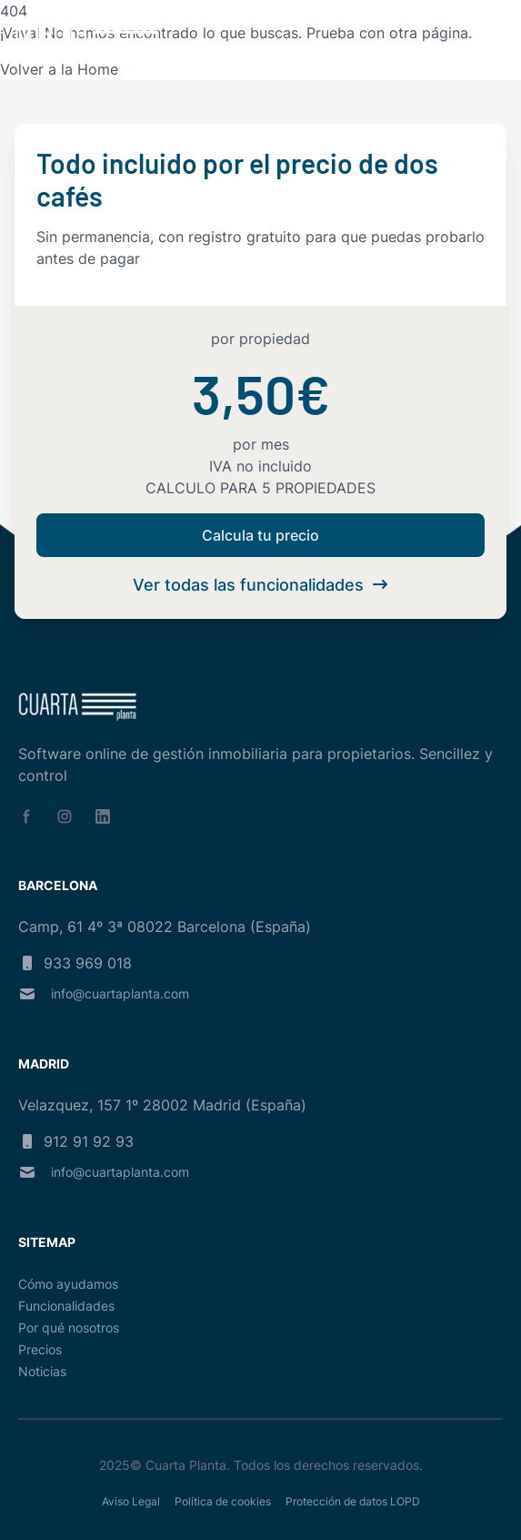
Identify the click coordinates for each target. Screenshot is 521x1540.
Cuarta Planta (185, 1465)
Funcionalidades (66, 1305)
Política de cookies (223, 1501)
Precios (40, 1349)
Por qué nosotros (68, 1327)
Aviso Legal (131, 1501)
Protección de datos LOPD (353, 1501)
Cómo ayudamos (68, 1283)
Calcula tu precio (260, 534)
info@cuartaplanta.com (120, 993)
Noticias (42, 1371)
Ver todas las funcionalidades (261, 584)
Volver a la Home (59, 69)
